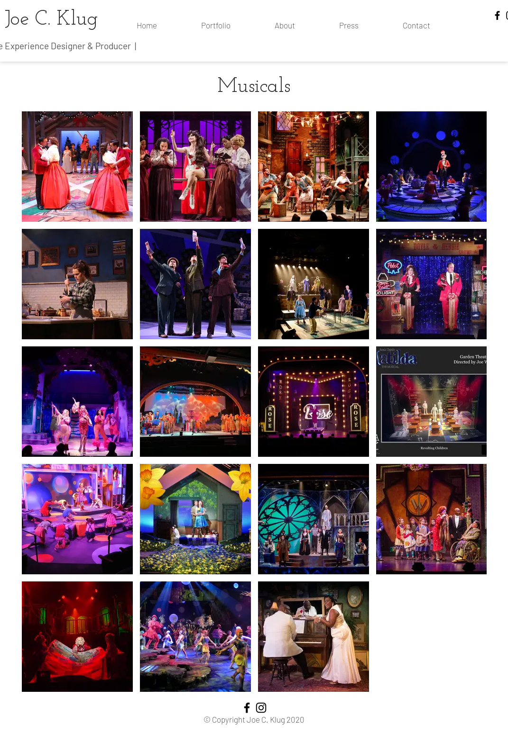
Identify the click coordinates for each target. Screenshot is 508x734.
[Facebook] (497, 15)
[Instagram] (261, 708)
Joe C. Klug (51, 19)
